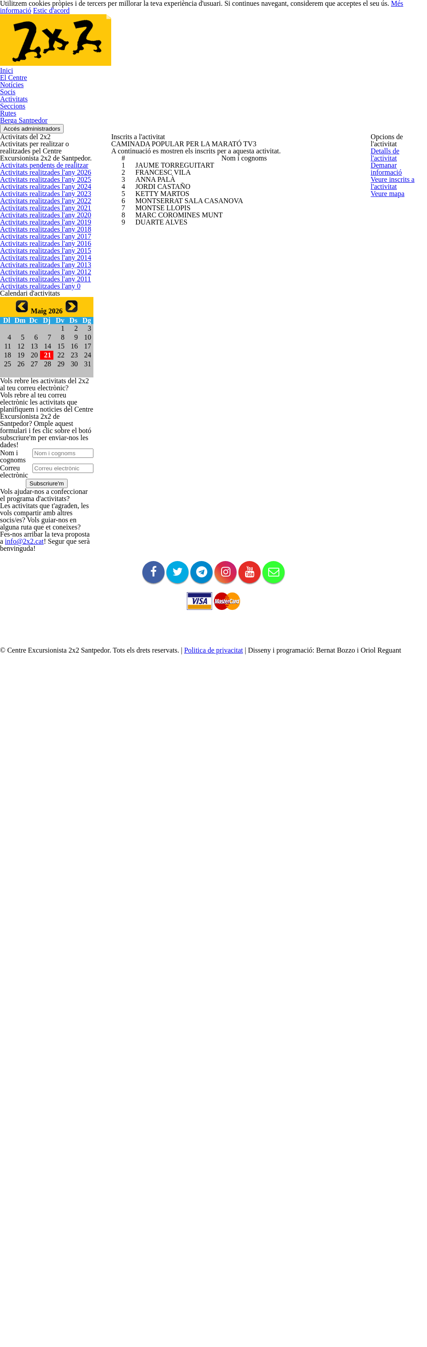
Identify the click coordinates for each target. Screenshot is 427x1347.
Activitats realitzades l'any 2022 (39, 302)
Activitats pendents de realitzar (38, 204)
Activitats (278, 35)
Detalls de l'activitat (395, 156)
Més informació (357, 1324)
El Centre (181, 35)
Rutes (347, 35)
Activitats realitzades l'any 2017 (39, 401)
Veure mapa (386, 254)
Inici (151, 35)
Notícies (216, 35)
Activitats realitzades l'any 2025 (39, 243)
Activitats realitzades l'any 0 (34, 538)
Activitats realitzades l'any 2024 (39, 263)
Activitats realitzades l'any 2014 (39, 460)
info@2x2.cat (46, 1086)
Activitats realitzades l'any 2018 (39, 381)
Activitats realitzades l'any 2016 (39, 420)
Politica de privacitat (228, 1301)
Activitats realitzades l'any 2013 (39, 479)
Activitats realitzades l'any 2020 (39, 342)
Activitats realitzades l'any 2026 (39, 223)
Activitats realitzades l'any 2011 (39, 519)
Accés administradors (393, 82)
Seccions (315, 35)
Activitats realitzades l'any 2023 (39, 282)
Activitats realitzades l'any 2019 (39, 361)
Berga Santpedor (391, 35)
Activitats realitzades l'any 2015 (39, 440)
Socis (247, 35)
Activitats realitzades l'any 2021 (39, 322)
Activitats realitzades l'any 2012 (39, 499)
